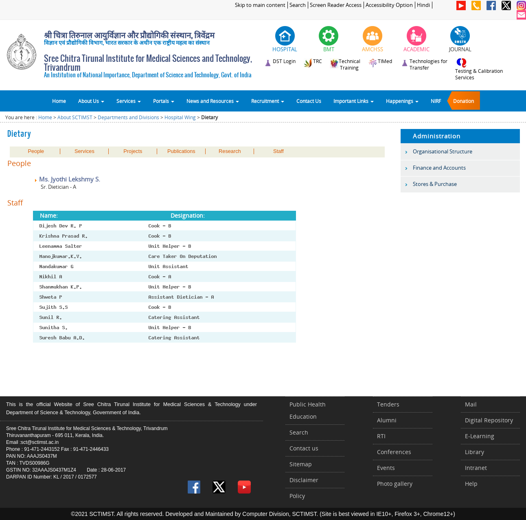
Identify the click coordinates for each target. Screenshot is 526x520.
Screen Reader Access (336, 5)
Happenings (402, 101)
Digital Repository (489, 420)
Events (386, 468)
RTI (381, 436)
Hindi (423, 5)
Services (128, 101)
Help (471, 483)
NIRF (436, 101)
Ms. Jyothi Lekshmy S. (67, 179)
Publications (181, 151)
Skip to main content (260, 5)
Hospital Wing (180, 117)
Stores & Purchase (435, 184)
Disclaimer (303, 480)
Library (474, 452)
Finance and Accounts (439, 167)
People (36, 151)
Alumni (387, 420)
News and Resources (212, 101)
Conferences (394, 452)
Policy (297, 496)
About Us (91, 101)
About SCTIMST (74, 117)
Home (59, 101)
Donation (463, 101)
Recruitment (267, 101)
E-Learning (479, 436)
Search (297, 5)
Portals (163, 101)
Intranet (476, 468)
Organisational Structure (442, 151)
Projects (132, 151)
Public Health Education (307, 410)
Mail (471, 404)
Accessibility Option (389, 5)
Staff (278, 151)
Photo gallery (394, 483)
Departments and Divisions (128, 117)
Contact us (303, 448)
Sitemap (300, 464)
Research (230, 151)
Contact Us (308, 101)
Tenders (388, 404)
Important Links (353, 101)
